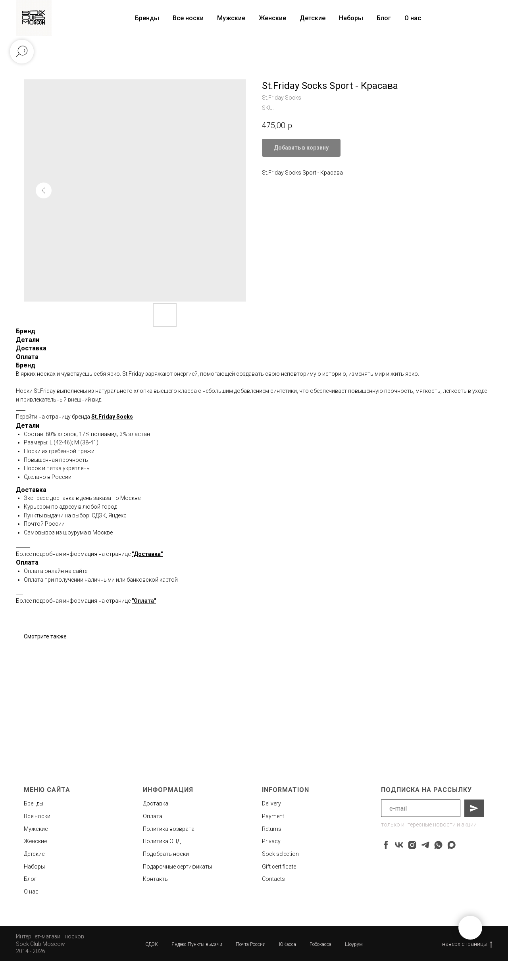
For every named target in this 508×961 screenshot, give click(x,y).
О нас (412, 18)
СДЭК (151, 944)
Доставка (155, 803)
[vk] (399, 845)
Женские (272, 18)
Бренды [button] (147, 18)
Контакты (156, 879)
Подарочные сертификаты (177, 866)
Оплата (152, 816)
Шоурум (354, 944)
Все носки (188, 18)
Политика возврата (168, 829)
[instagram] (412, 845)
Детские (312, 18)
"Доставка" (147, 554)
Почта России (251, 944)
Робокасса (320, 944)
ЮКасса (287, 944)
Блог (384, 18)
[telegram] (425, 845)
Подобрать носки (166, 854)
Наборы (351, 18)
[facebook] (386, 845)
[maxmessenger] (451, 845)
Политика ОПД (162, 841)
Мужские (231, 18)
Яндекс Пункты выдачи (196, 944)
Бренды (33, 803)
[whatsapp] (438, 845)
